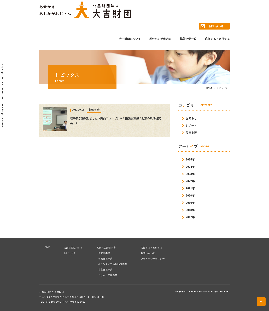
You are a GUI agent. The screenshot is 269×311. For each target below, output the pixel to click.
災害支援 (191, 132)
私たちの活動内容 (160, 38)
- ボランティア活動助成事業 (112, 264)
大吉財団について (130, 38)
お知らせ (191, 118)
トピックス (70, 253)
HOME (209, 88)
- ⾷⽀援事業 (103, 253)
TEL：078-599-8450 (50, 301)
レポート (191, 125)
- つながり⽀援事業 (107, 275)
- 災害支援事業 (105, 269)
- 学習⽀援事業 (105, 258)
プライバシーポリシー (153, 258)
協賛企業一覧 (188, 38)
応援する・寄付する (217, 38)
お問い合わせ (212, 26)
